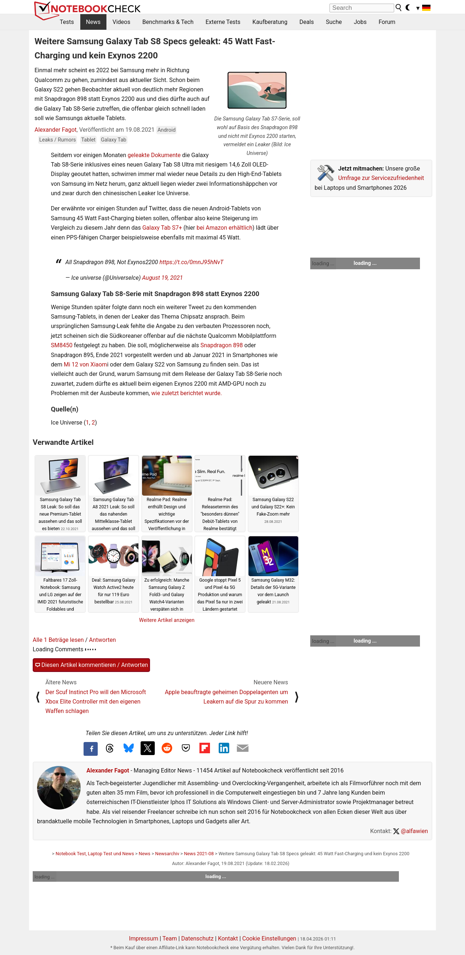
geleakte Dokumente (153, 155)
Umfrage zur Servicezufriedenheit (381, 178)
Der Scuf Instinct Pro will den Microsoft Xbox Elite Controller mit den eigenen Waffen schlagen (95, 702)
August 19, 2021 (162, 277)
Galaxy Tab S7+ (162, 227)
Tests (67, 22)
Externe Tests (223, 22)
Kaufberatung (269, 22)
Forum (387, 22)
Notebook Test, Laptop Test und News (95, 853)
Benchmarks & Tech (168, 22)
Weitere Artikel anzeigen (167, 620)
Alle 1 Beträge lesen (58, 639)
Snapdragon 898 (222, 345)
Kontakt (228, 938)
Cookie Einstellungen (269, 938)
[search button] (399, 7)
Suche (334, 22)
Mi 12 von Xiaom (85, 364)
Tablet (88, 140)
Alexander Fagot (56, 129)
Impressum (143, 938)
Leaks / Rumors (57, 140)
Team (169, 938)
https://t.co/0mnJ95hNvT (191, 262)
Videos (121, 22)
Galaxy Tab (113, 140)
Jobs (360, 22)
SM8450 (61, 345)
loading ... (323, 263)
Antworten (102, 639)
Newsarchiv (167, 853)
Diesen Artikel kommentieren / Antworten (91, 665)
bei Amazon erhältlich (224, 227)
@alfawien (410, 831)
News (93, 22)
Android (166, 130)
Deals (306, 22)
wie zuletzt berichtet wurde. (186, 393)
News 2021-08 (199, 853)
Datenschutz (197, 938)
